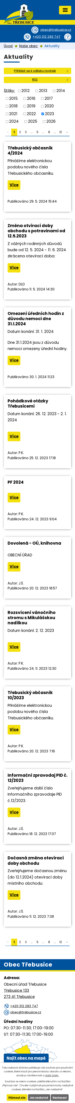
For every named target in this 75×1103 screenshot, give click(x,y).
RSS (50, 79)
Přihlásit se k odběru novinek (41, 71)
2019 (31, 106)
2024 (14, 121)
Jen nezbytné (39, 1097)
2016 (31, 98)
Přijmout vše (16, 1097)
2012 (25, 90)
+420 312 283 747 (46, 36)
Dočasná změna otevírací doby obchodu (36, 860)
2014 (60, 90)
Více (14, 185)
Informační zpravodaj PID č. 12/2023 (37, 777)
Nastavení (60, 1097)
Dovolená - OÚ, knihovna (34, 543)
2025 (32, 121)
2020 (49, 106)
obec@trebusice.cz (55, 29)
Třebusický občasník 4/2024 (30, 150)
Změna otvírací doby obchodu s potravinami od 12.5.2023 (36, 231)
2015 (13, 98)
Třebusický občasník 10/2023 (30, 695)
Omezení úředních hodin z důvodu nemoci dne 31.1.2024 (36, 319)
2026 (51, 121)
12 (60, 132)
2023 (49, 113)
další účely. (52, 1075)
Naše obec (28, 46)
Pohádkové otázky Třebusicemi (28, 403)
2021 (13, 113)
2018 (13, 106)
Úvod (8, 46)
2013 (43, 90)
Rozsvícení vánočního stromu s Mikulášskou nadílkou (32, 618)
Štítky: (9, 90)
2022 (31, 113)
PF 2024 (16, 482)
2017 (49, 98)
